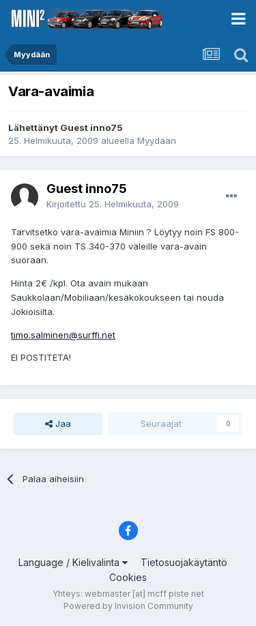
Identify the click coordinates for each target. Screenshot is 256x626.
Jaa (58, 423)
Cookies (128, 577)
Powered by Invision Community (128, 606)
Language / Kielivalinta (73, 562)
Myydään (156, 140)
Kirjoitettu (112, 203)
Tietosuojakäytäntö (184, 562)
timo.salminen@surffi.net (63, 334)
